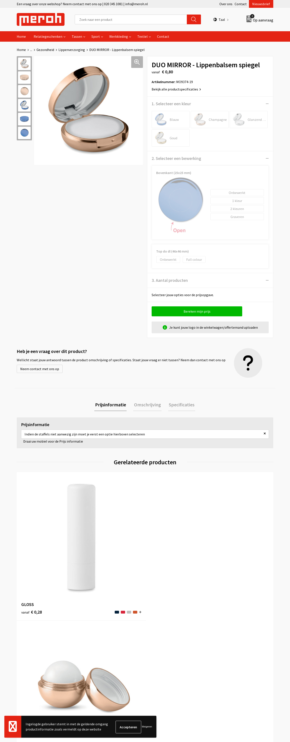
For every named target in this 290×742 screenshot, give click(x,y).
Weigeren (147, 727)
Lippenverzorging (71, 50)
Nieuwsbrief (261, 4)
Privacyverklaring (227, 638)
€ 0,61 (160, 547)
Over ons (225, 4)
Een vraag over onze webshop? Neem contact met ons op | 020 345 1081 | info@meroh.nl (82, 4)
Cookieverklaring (226, 632)
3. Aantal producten (170, 280)
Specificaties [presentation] (180, 405)
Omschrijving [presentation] (147, 405)
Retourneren (159, 625)
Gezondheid (45, 50)
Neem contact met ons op (39, 369)
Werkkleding (118, 36)
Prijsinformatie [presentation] (112, 405)
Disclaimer (222, 645)
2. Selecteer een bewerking (176, 158)
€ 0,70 (95, 547)
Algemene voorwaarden (231, 619)
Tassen (77, 36)
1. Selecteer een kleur (171, 103)
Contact (241, 4)
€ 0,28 (31, 547)
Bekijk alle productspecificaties (176, 89)
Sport (95, 36)
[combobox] (131, 19)
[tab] (112, 405)
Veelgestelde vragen (102, 632)
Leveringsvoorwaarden (231, 625)
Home (21, 36)
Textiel (142, 36)
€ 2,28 (224, 553)
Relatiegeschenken (48, 36)
